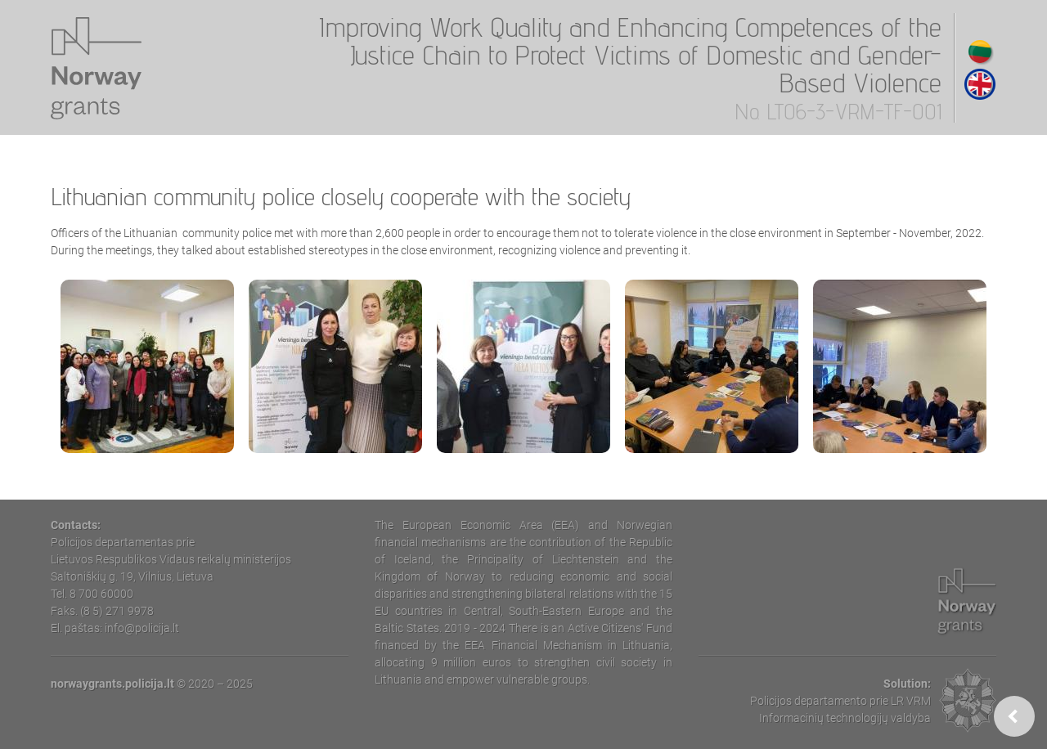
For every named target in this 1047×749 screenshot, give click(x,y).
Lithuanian (980, 51)
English (980, 84)
